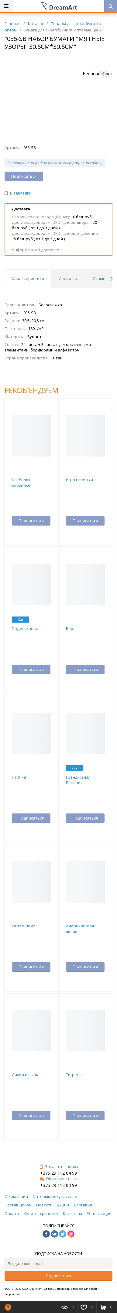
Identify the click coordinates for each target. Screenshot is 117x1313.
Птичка (19, 777)
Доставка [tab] (68, 278)
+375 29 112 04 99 (58, 1173)
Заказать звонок (58, 1166)
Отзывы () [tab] (103, 278)
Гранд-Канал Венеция (78, 779)
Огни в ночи (23, 926)
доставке (50, 250)
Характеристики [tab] (28, 278)
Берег (71, 628)
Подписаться (58, 1275)
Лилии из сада (26, 1074)
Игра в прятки (79, 479)
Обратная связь (58, 1178)
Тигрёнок (75, 1074)
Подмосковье (25, 628)
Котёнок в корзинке (22, 482)
